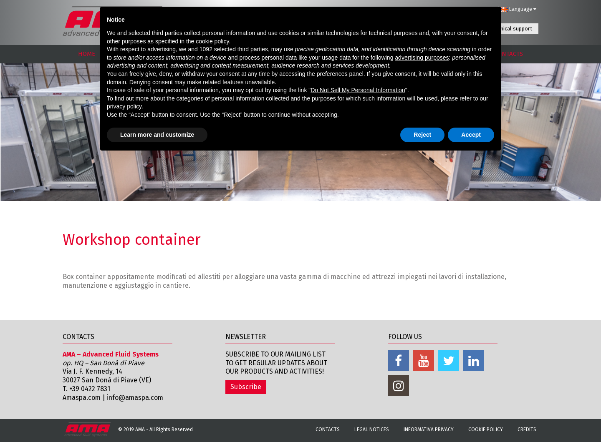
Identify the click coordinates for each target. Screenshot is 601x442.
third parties (252, 49)
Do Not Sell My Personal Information (358, 90)
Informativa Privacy (429, 429)
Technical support (511, 28)
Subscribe (245, 387)
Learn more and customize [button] (157, 134)
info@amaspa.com (137, 398)
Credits (527, 429)
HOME (86, 54)
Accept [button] (471, 134)
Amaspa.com (82, 398)
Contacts (328, 429)
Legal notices (371, 429)
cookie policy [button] (212, 41)
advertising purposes (422, 57)
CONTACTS (508, 54)
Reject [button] (422, 134)
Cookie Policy (485, 429)
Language (518, 9)
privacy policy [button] (124, 106)
